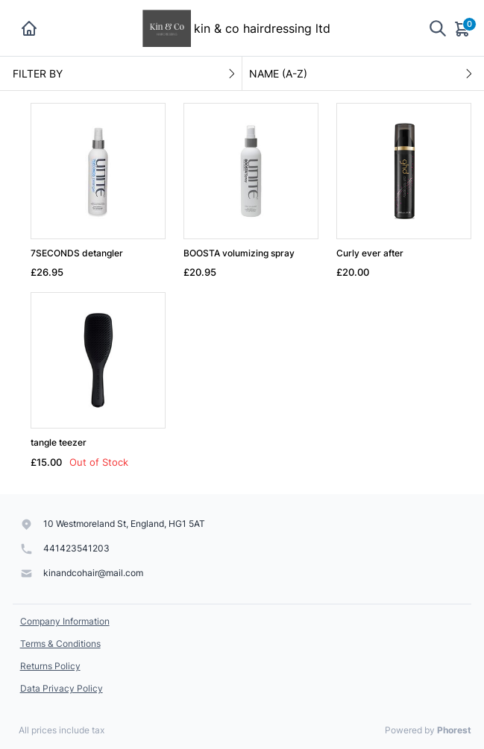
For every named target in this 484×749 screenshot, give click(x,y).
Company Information (65, 621)
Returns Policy (50, 665)
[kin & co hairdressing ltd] (167, 26)
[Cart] (463, 28)
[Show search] (437, 28)
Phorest (454, 730)
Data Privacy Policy (61, 688)
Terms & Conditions (60, 643)
